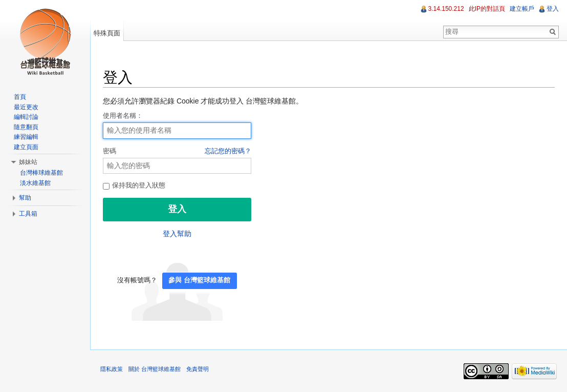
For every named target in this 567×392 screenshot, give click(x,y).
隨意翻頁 (26, 127)
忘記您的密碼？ (228, 151)
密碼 (177, 152)
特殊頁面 (107, 33)
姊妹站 (28, 162)
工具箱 (28, 213)
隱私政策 (111, 369)
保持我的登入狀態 (134, 185)
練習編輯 (26, 136)
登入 (553, 8)
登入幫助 (177, 234)
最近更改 (26, 107)
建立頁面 (26, 147)
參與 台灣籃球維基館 (199, 280)
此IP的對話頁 (487, 8)
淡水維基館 (35, 183)
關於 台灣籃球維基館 (154, 369)
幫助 (25, 197)
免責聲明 (197, 369)
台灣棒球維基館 (41, 172)
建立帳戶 (522, 8)
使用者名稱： (123, 115)
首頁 (20, 96)
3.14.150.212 (446, 8)
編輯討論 (26, 116)
